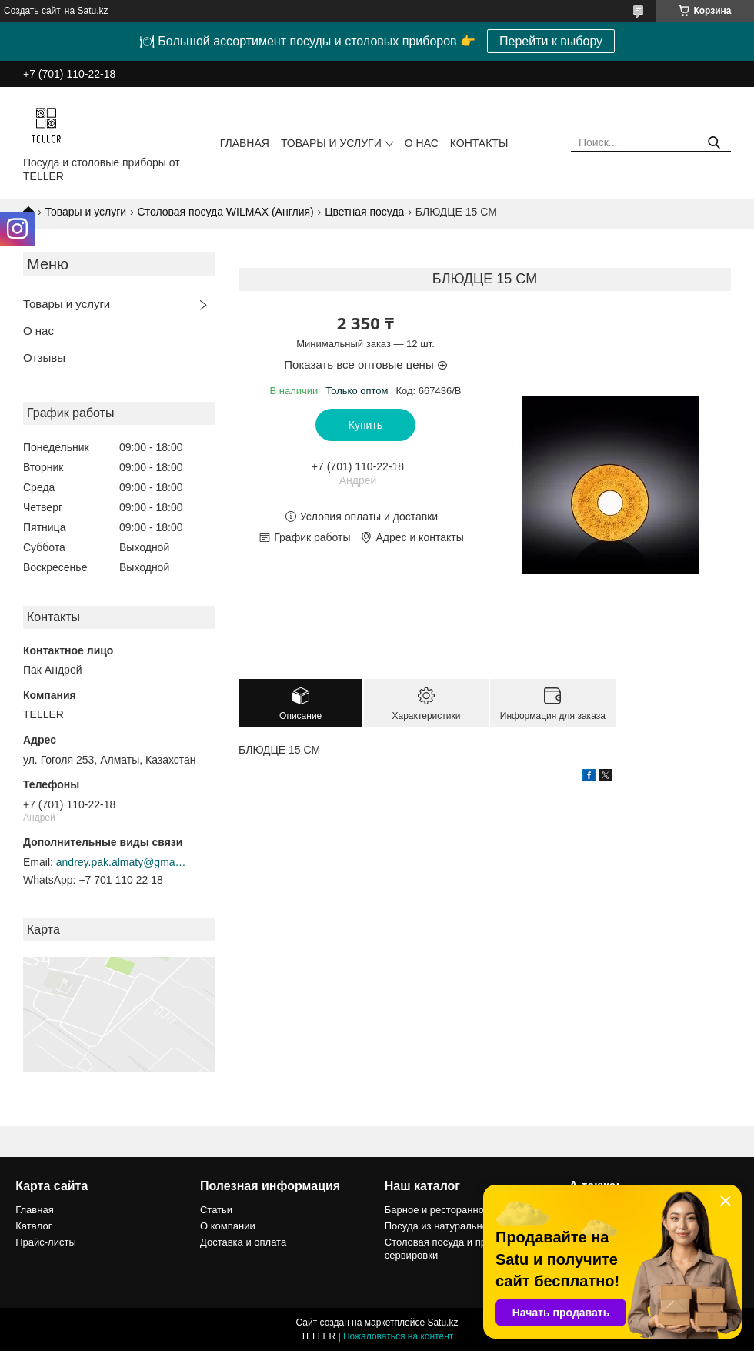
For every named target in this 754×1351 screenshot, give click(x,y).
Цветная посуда (364, 211)
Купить (365, 425)
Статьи (216, 1210)
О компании (227, 1226)
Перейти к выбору (550, 41)
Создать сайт (32, 10)
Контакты (479, 143)
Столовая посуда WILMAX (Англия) (226, 211)
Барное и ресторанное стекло (454, 1210)
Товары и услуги (331, 143)
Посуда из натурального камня (456, 1226)
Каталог (33, 1226)
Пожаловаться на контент (398, 1336)
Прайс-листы (45, 1242)
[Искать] (713, 142)
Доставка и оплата (243, 1242)
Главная (244, 143)
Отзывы (44, 357)
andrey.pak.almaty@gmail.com (121, 862)
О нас (422, 143)
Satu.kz (442, 1322)
